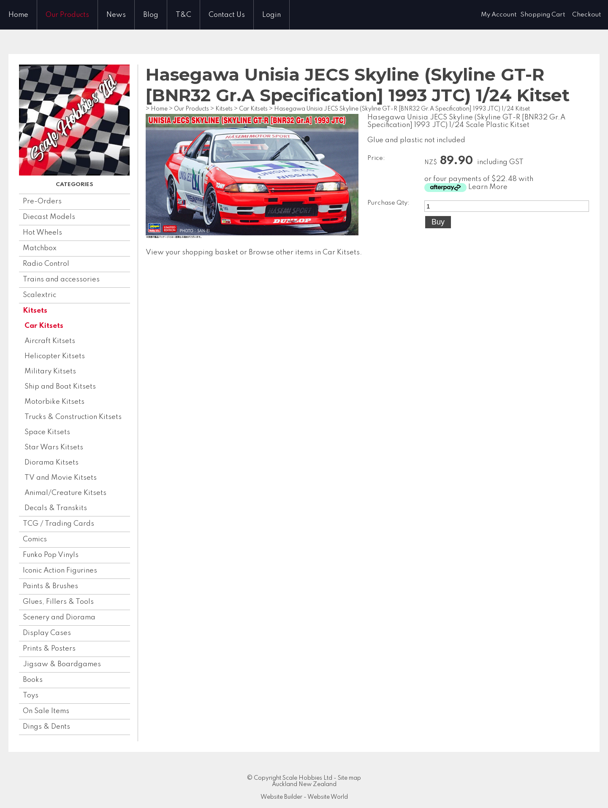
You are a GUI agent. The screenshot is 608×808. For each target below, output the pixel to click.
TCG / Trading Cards (58, 523)
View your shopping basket (192, 252)
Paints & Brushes (50, 586)
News (116, 15)
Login (271, 15)
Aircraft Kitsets (49, 341)
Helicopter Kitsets (54, 356)
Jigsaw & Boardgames (62, 664)
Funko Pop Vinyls (51, 555)
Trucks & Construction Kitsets (73, 417)
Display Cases (47, 633)
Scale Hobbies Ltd (307, 778)
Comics (35, 539)
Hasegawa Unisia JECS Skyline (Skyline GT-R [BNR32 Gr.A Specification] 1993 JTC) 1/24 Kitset (402, 109)
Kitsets (35, 310)
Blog (150, 15)
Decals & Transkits (55, 508)
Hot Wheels (42, 232)
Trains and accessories (61, 279)
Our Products (67, 15)
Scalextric (39, 295)
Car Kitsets (43, 326)
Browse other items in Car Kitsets (304, 252)
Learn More (488, 187)
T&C (183, 15)
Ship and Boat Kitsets (60, 386)
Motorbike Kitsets (54, 401)
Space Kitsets (47, 432)
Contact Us (227, 15)
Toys (30, 695)
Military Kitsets (50, 371)
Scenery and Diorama (59, 617)
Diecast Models (49, 217)
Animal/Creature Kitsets (65, 493)
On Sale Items (46, 711)
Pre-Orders (42, 201)
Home (18, 15)
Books (33, 680)
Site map (349, 778)
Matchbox (40, 248)
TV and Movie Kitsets (60, 477)
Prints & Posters (49, 648)
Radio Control (46, 264)
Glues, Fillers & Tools (58, 601)
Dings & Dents (46, 726)
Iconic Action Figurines (60, 570)
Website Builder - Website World (304, 797)
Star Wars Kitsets (53, 447)
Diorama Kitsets (51, 462)
